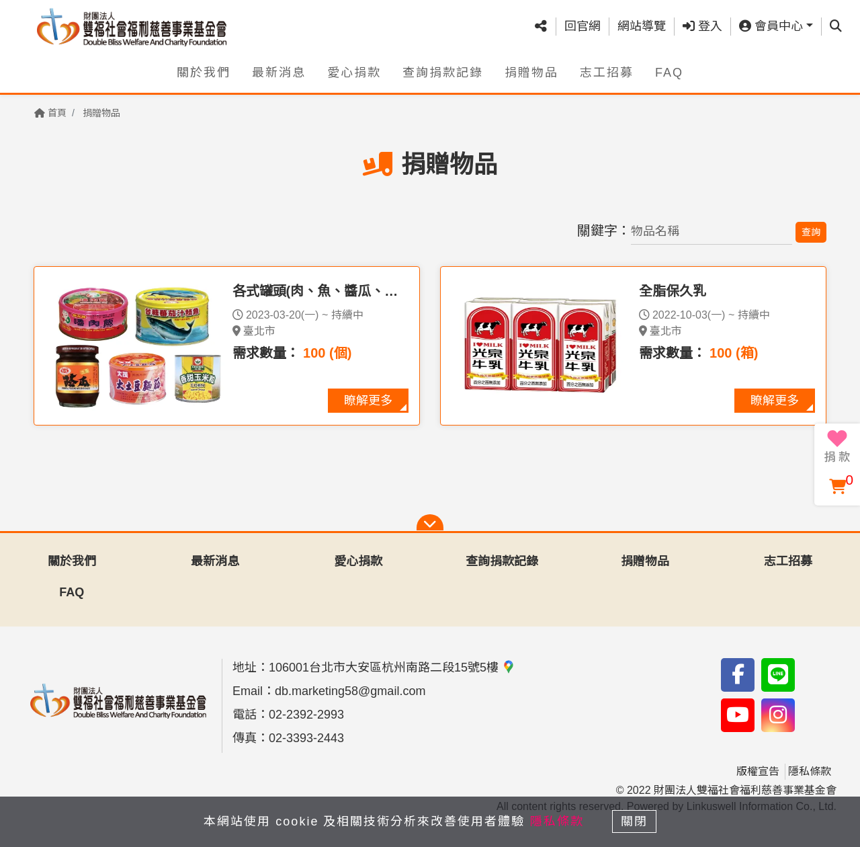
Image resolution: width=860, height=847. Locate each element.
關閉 (634, 821)
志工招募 (607, 72)
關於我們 (203, 72)
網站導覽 (641, 26)
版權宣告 (757, 771)
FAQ (669, 72)
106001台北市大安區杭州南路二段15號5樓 (392, 667)
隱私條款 (809, 771)
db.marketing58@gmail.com (350, 691)
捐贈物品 (531, 72)
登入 (702, 26)
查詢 (811, 232)
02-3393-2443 (306, 738)
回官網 (582, 26)
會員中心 (771, 26)
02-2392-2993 (306, 714)
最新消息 (279, 72)
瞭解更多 (368, 400)
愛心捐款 (354, 72)
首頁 (50, 113)
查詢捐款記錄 (442, 72)
